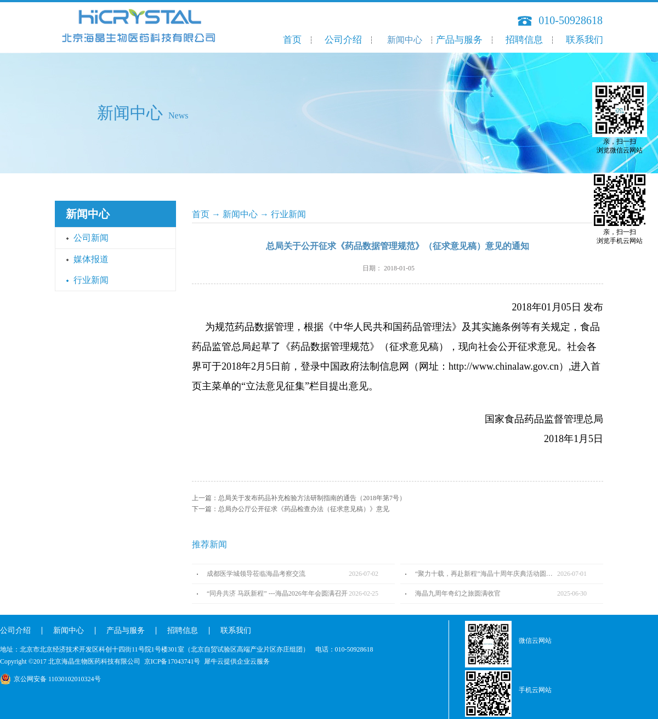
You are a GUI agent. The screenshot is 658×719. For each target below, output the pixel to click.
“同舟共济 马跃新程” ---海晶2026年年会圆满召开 (277, 593)
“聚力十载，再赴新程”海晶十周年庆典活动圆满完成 (486, 574)
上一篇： (299, 498)
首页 (292, 40)
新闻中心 (240, 214)
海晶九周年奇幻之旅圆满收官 (458, 593)
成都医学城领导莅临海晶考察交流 (256, 574)
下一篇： (290, 509)
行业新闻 (288, 214)
